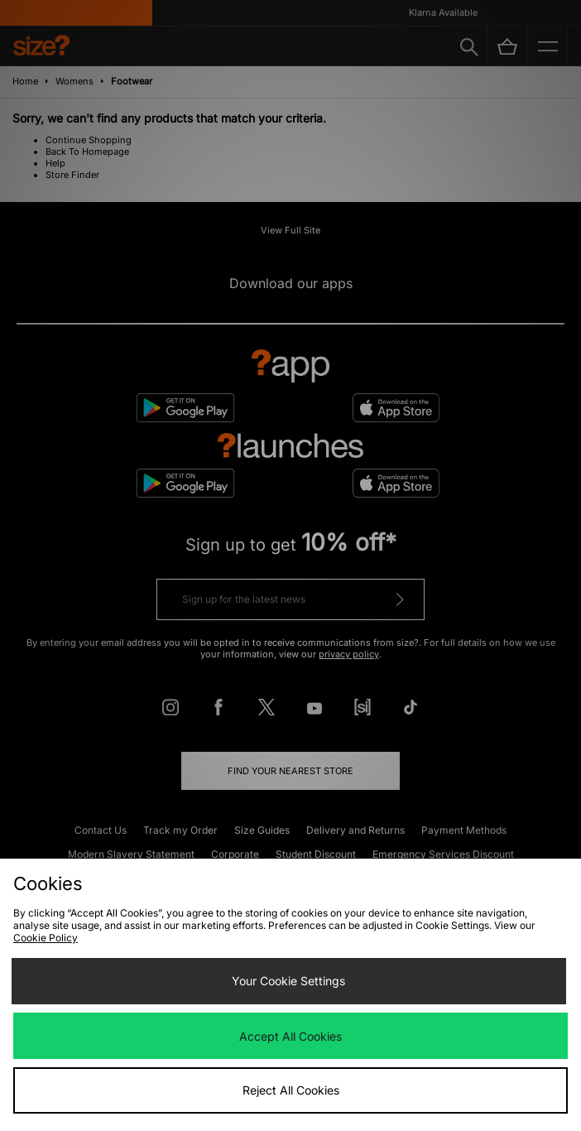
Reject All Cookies (290, 1090)
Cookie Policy (45, 937)
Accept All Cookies (290, 1036)
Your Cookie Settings (288, 981)
